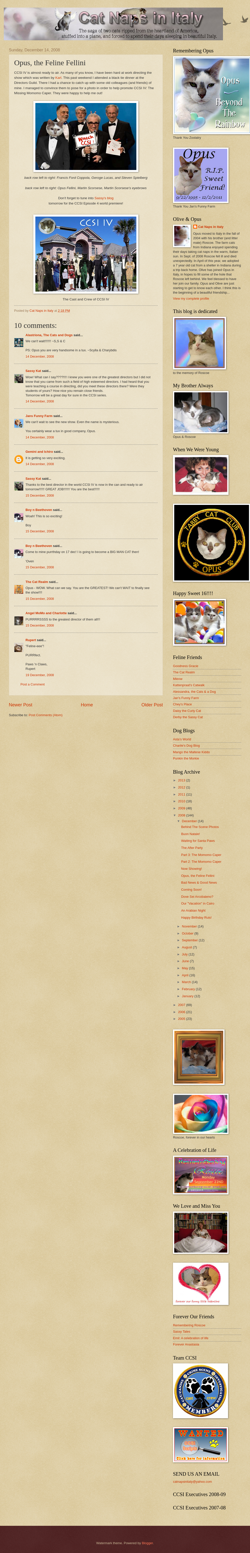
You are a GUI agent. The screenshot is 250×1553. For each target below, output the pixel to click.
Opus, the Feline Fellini (197, 876)
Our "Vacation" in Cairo (197, 903)
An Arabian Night (193, 910)
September (190, 940)
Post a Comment (32, 684)
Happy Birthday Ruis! (196, 917)
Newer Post (20, 704)
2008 (182, 815)
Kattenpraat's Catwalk (189, 685)
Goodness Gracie (185, 666)
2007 (182, 1005)
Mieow (177, 679)
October (188, 933)
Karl (58, 78)
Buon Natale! (190, 834)
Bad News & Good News (199, 882)
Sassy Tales (181, 1331)
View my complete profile (191, 298)
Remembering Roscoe (189, 1325)
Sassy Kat (33, 371)
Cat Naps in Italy (210, 227)
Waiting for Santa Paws (198, 841)
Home (87, 704)
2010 (182, 801)
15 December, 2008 (40, 495)
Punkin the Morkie (186, 758)
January (188, 996)
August (187, 947)
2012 (182, 787)
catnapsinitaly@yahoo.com (192, 1481)
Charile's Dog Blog (186, 745)
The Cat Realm (37, 582)
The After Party (192, 848)
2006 (182, 1012)
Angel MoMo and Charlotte (46, 613)
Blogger (147, 1543)
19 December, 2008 (40, 675)
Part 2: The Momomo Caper (201, 862)
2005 (182, 1019)
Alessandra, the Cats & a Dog (194, 692)
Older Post (152, 704)
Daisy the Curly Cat (187, 711)
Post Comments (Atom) (46, 715)
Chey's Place (182, 704)
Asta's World (182, 739)
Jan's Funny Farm (186, 698)
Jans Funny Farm (39, 416)
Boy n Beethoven (39, 510)
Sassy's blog (103, 198)
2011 (182, 794)
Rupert (31, 640)
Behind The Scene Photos (200, 827)
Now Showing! (191, 869)
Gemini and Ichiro (39, 452)
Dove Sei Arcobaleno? (197, 897)
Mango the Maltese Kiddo (191, 752)
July (185, 954)
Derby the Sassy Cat (188, 717)
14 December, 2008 (40, 356)
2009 (182, 808)
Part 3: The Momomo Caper (201, 855)
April (185, 975)
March (187, 982)
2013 (182, 780)
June (186, 961)
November (190, 926)
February (189, 989)
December (190, 821)
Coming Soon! (191, 889)
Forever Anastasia (186, 1344)
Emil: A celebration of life (190, 1338)
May (185, 968)
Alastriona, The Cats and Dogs (49, 335)
